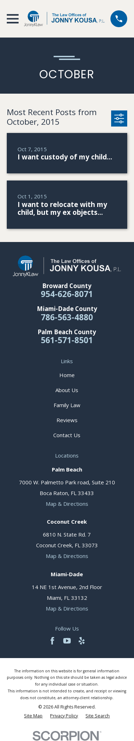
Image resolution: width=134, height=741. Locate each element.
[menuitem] (33, 715)
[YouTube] (67, 640)
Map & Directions (67, 503)
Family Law (67, 405)
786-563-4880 (67, 317)
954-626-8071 (67, 294)
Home (67, 375)
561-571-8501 (67, 340)
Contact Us (66, 435)
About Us (66, 390)
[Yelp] (81, 640)
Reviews (67, 420)
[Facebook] (52, 640)
